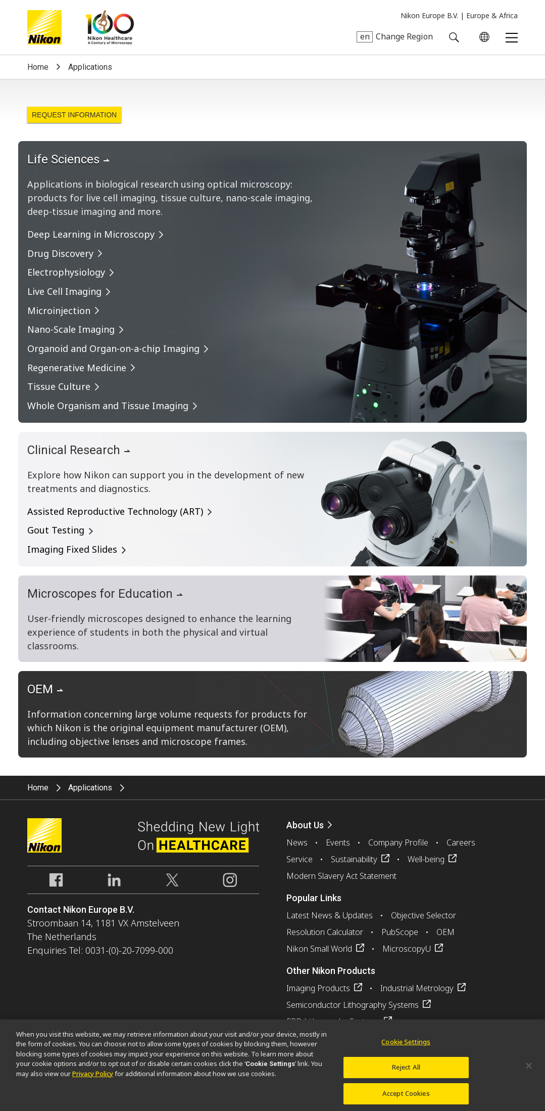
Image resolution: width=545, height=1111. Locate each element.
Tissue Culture (58, 386)
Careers (461, 842)
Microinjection (58, 310)
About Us (305, 825)
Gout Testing (55, 530)
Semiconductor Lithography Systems (352, 1004)
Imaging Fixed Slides (72, 549)
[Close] (529, 1075)
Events (338, 842)
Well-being (426, 859)
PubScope (399, 932)
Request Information (74, 115)
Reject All (406, 1077)
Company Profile (398, 842)
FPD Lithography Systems (333, 1021)
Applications (90, 67)
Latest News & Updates (329, 915)
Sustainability (354, 859)
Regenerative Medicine (76, 368)
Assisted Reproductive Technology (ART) (115, 511)
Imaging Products (318, 988)
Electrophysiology (66, 272)
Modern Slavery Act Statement (341, 875)
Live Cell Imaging (64, 291)
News (297, 842)
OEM (445, 932)
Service (299, 859)
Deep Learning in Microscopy (91, 234)
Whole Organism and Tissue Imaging (107, 405)
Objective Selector (423, 915)
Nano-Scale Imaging (71, 329)
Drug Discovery (60, 253)
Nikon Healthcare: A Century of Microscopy (110, 27)
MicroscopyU (406, 948)
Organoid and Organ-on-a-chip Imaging (113, 348)
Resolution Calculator (324, 932)
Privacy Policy (92, 1083)
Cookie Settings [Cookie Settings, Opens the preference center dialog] (405, 1051)
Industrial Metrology (417, 988)
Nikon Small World (319, 948)
